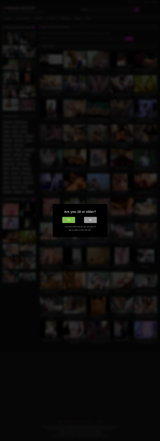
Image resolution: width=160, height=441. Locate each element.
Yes (68, 220)
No (90, 220)
